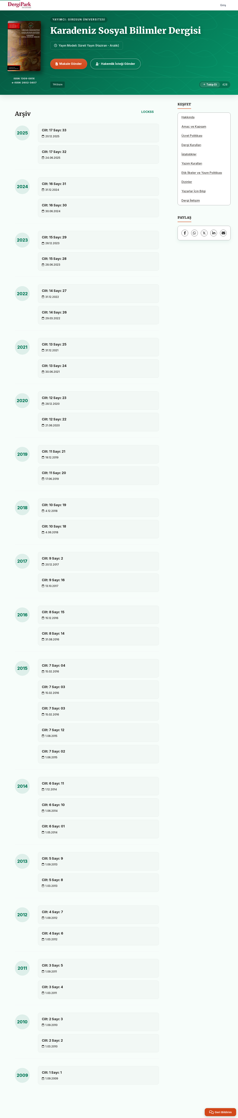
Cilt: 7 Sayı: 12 (53, 730)
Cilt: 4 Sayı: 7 (52, 912)
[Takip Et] (210, 85)
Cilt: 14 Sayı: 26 (54, 312)
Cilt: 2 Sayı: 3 (52, 1019)
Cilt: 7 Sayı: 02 (53, 751)
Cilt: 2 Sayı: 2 (52, 1040)
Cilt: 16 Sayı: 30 (54, 205)
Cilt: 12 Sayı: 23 (54, 398)
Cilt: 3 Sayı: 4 (52, 987)
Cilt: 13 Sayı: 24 (54, 366)
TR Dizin (57, 84)
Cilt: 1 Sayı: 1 (52, 1072)
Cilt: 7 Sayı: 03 (53, 687)
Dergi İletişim (190, 200)
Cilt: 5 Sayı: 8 (52, 880)
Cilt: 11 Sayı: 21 (53, 451)
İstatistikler (189, 154)
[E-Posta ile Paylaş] (223, 233)
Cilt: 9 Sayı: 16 (53, 580)
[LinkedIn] (213, 233)
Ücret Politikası (191, 135)
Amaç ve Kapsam (193, 126)
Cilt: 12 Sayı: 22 (54, 419)
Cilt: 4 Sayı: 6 (52, 933)
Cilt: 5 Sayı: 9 (52, 858)
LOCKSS (147, 112)
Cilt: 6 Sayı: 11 (53, 783)
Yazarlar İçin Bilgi (193, 191)
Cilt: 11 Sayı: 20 (54, 473)
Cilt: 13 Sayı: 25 (54, 344)
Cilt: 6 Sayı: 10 (53, 805)
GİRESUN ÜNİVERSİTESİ (86, 19)
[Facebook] (184, 233)
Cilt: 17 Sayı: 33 (54, 130)
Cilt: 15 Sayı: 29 (54, 237)
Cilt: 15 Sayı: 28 (54, 259)
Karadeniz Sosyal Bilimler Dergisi (125, 30)
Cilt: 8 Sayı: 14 (53, 633)
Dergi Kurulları (191, 145)
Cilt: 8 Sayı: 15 (53, 612)
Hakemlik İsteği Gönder (115, 64)
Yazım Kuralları (191, 163)
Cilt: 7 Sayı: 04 (53, 665)
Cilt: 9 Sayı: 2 (52, 558)
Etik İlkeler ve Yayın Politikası (201, 173)
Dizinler (186, 182)
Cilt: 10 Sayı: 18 (54, 526)
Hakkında (187, 117)
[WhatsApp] (194, 233)
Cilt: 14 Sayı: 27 (54, 291)
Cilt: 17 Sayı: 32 (54, 152)
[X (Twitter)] (204, 233)
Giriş (223, 5)
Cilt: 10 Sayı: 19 (54, 505)
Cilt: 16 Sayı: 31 (54, 184)
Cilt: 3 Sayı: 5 (52, 965)
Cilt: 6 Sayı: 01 (53, 826)
